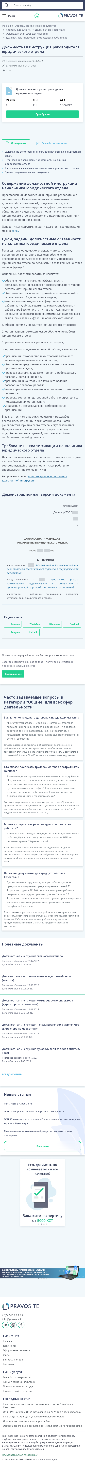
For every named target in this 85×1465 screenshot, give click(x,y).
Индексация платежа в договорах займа (26, 1421)
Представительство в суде (18, 1386)
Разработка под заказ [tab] (54, 143)
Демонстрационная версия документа (27, 172)
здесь (15, 231)
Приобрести (42, 114)
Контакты (8, 1364)
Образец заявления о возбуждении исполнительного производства (42, 1425)
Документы (9, 1345)
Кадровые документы (18, 29)
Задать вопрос (13, 674)
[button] (16, 1193)
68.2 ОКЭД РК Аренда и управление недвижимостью (33, 1416)
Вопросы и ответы (13, 1359)
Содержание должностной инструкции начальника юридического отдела (43, 153)
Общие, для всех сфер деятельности (27, 33)
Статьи (6, 1355)
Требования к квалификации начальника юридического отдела (42, 168)
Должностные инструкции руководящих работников (36, 37)
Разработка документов (17, 1377)
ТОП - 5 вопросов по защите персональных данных (34, 1111)
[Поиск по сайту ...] (47, 5)
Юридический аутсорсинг (18, 1391)
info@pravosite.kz (12, 1319)
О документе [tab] (18, 143)
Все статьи (42, 1146)
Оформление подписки (16, 1350)
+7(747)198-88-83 (12, 1315)
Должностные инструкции (50, 29)
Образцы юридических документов (35, 25)
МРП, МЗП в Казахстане (18, 1103)
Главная (6, 25)
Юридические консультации (19, 1381)
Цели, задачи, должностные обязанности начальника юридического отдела (36, 161)
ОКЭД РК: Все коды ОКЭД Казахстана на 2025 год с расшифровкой (42, 1411)
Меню (11, 15)
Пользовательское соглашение (20, 1454)
